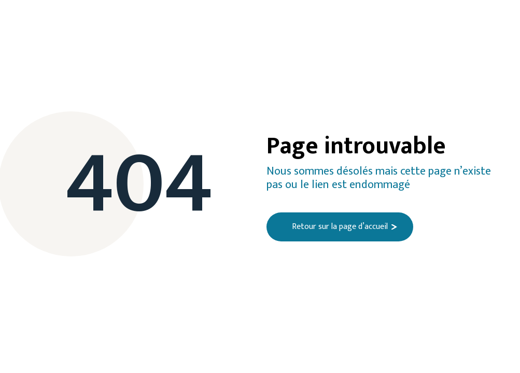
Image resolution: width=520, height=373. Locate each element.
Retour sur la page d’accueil (340, 227)
